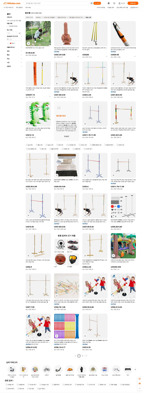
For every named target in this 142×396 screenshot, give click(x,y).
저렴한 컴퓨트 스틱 (95, 145)
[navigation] (14, 184)
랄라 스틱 (39, 145)
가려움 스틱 (65, 149)
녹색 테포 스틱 (79, 384)
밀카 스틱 (43, 149)
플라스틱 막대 (54, 149)
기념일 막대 (76, 149)
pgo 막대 (29, 145)
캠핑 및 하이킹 (62, 17)
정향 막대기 (55, 384)
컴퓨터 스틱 (102, 384)
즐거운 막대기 (109, 145)
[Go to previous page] (75, 355)
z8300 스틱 (120, 145)
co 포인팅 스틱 (71, 145)
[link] (139, 378)
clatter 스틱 (83, 145)
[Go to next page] (86, 355)
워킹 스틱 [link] (88, 17)
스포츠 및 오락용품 (49, 17)
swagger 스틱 (44, 384)
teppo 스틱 (49, 145)
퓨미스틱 (21, 388)
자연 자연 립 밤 (124, 384)
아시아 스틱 (91, 384)
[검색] (97, 3)
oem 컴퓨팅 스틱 (31, 149)
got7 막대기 (41, 388)
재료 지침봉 (113, 384)
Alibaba (38, 17)
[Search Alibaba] (57, 3)
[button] (91, 3)
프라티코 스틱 (67, 384)
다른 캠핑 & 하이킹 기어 (76, 17)
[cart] (114, 3)
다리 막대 (30, 388)
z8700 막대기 (10, 388)
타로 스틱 (60, 145)
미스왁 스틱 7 (88, 149)
